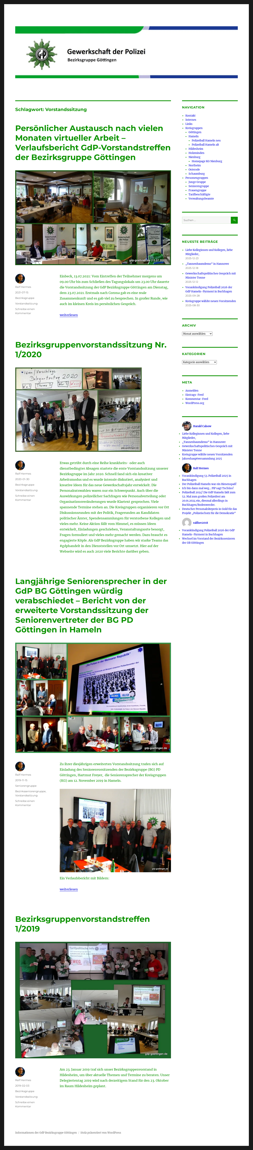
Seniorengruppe (26, 785)
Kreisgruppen (194, 128)
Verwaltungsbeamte (201, 198)
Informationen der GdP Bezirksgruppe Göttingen (46, 1132)
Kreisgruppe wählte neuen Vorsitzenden (210, 301)
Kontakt (190, 115)
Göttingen (195, 132)
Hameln (194, 136)
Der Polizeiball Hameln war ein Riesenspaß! (209, 484)
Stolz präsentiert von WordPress (100, 1132)
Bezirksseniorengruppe (30, 791)
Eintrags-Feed (194, 395)
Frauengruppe (197, 190)
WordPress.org (194, 403)
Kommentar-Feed (196, 399)
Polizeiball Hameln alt (205, 144)
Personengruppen (196, 178)
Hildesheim (196, 149)
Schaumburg (197, 173)
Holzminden (196, 153)
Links (189, 124)
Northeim (195, 165)
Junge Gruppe (197, 182)
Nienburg (194, 157)
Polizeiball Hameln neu (206, 140)
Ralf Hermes (23, 286)
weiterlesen (69, 315)
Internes (190, 119)
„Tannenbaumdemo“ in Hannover (207, 264)
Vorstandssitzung (26, 303)
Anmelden (191, 390)
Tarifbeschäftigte (199, 194)
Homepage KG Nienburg (207, 161)
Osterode (194, 169)
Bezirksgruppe (24, 298)
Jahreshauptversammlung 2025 (202, 458)
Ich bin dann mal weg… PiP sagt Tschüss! (208, 488)
